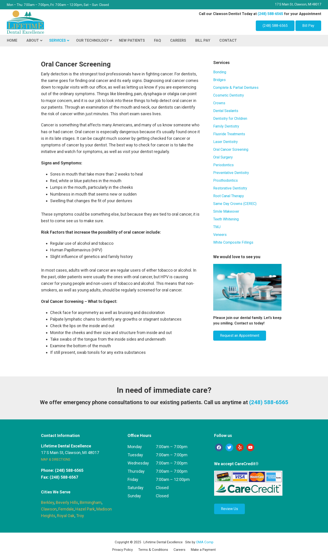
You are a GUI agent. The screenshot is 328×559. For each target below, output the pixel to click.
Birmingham (91, 502)
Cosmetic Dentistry (228, 95)
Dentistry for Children (230, 118)
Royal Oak (65, 515)
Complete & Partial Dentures (236, 87)
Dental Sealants (225, 111)
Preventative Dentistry (231, 173)
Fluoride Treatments (229, 134)
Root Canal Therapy (228, 196)
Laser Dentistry (225, 142)
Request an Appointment (239, 335)
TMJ (216, 227)
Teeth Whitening (226, 219)
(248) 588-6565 (270, 14)
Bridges (219, 80)
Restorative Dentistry (230, 188)
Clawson (49, 509)
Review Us (229, 509)
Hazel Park (85, 509)
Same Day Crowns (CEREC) (234, 204)
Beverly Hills (67, 502)
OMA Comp (204, 542)
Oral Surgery (223, 157)
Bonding (219, 72)
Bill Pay (308, 25)
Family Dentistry (226, 126)
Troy (80, 515)
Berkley (47, 502)
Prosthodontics (225, 180)
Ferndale (66, 509)
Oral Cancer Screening (230, 149)
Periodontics (223, 165)
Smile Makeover (226, 211)
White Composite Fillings (233, 242)
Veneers (220, 234)
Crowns (219, 103)
